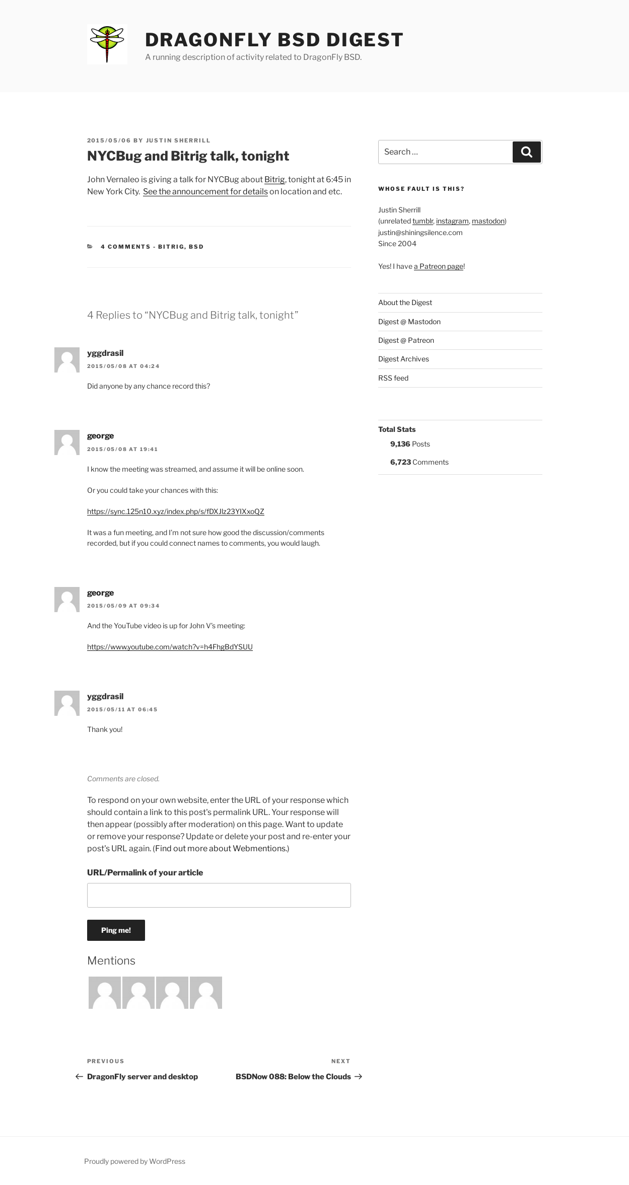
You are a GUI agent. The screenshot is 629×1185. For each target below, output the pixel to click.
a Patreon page (438, 266)
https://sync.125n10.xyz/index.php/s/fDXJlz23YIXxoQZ (175, 511)
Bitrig (274, 179)
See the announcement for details (205, 191)
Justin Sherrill (179, 140)
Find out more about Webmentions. (221, 848)
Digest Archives (403, 358)
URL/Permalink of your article (145, 872)
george (100, 435)
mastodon (488, 220)
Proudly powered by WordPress (134, 1161)
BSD (196, 246)
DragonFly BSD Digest (275, 40)
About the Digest (405, 302)
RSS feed (393, 378)
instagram (452, 220)
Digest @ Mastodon (409, 321)
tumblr (422, 220)
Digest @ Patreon (406, 340)
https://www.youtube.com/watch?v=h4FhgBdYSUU (170, 646)
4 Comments (126, 246)
